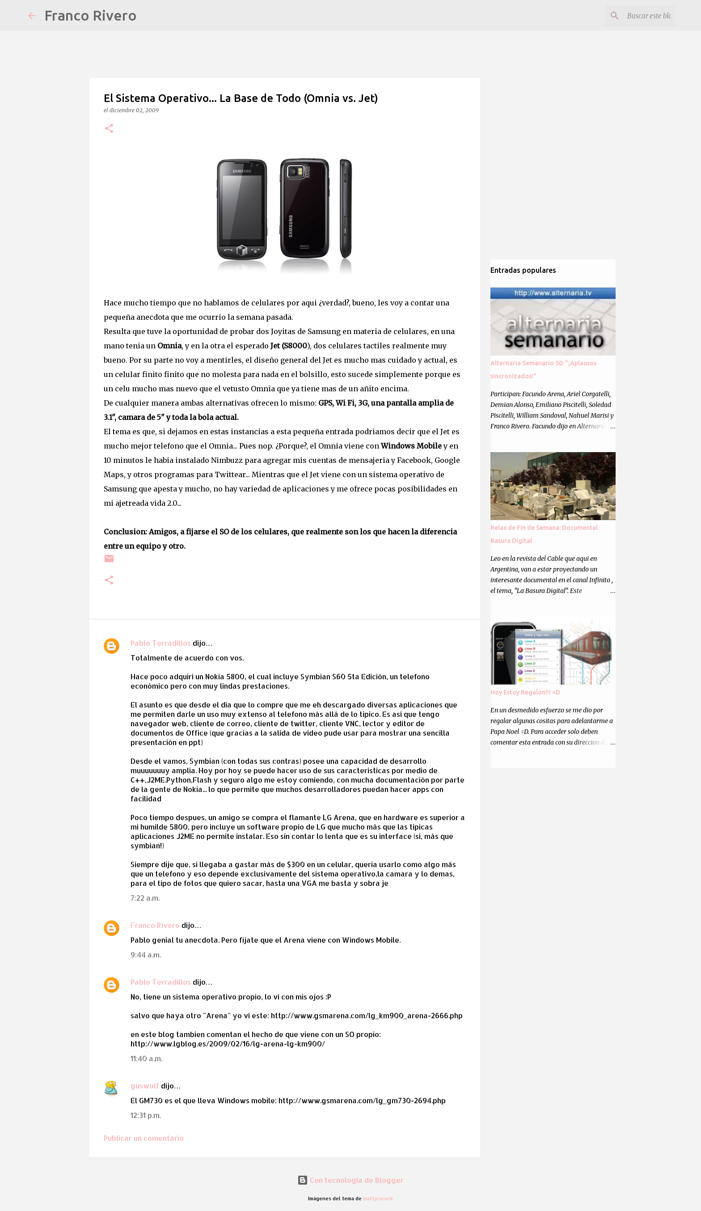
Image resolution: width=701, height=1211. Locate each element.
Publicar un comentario (144, 1138)
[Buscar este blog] (628, 15)
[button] (109, 129)
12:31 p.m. (146, 1115)
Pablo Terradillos (161, 643)
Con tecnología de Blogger (350, 1180)
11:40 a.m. (146, 1058)
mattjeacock (378, 1198)
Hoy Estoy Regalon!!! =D (525, 692)
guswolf (145, 1085)
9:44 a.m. (146, 954)
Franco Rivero (90, 15)
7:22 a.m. (145, 897)
